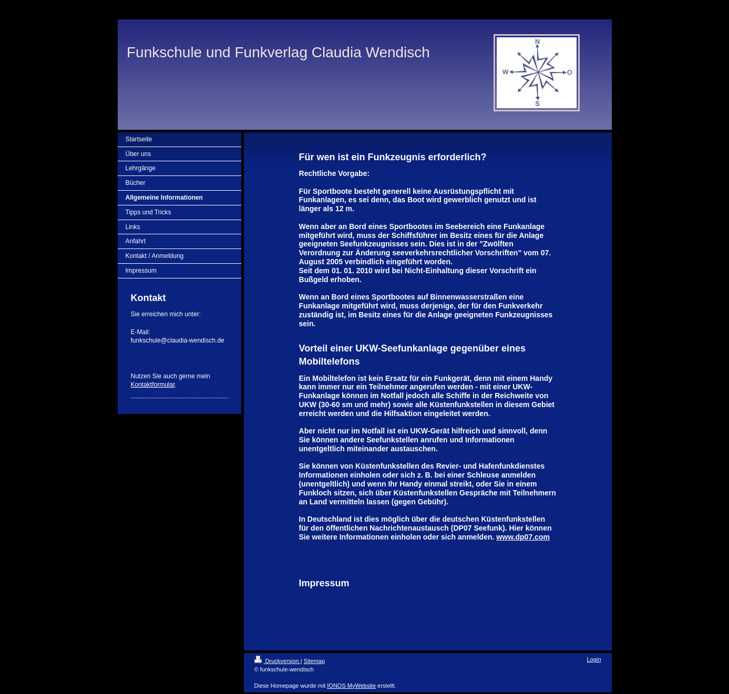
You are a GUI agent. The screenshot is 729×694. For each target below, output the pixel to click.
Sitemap (314, 661)
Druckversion (277, 661)
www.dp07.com (523, 537)
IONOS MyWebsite (351, 685)
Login (594, 659)
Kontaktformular (153, 384)
